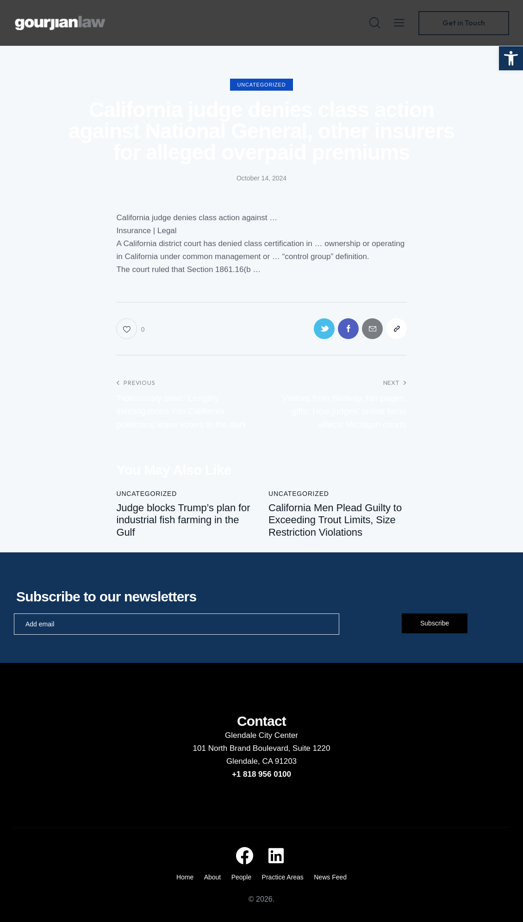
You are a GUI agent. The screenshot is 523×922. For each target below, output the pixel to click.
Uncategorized (261, 84)
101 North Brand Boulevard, (243, 748)
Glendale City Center (261, 735)
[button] (511, 58)
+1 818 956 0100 (261, 774)
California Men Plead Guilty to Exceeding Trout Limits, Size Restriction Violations (335, 520)
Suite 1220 (311, 748)
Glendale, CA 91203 (261, 761)
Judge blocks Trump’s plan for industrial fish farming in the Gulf (183, 520)
